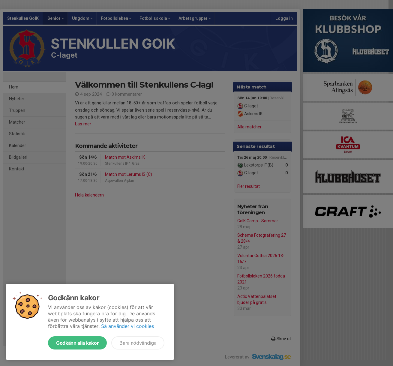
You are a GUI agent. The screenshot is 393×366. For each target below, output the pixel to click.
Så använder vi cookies (127, 326)
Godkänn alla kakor (77, 343)
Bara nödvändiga (137, 343)
